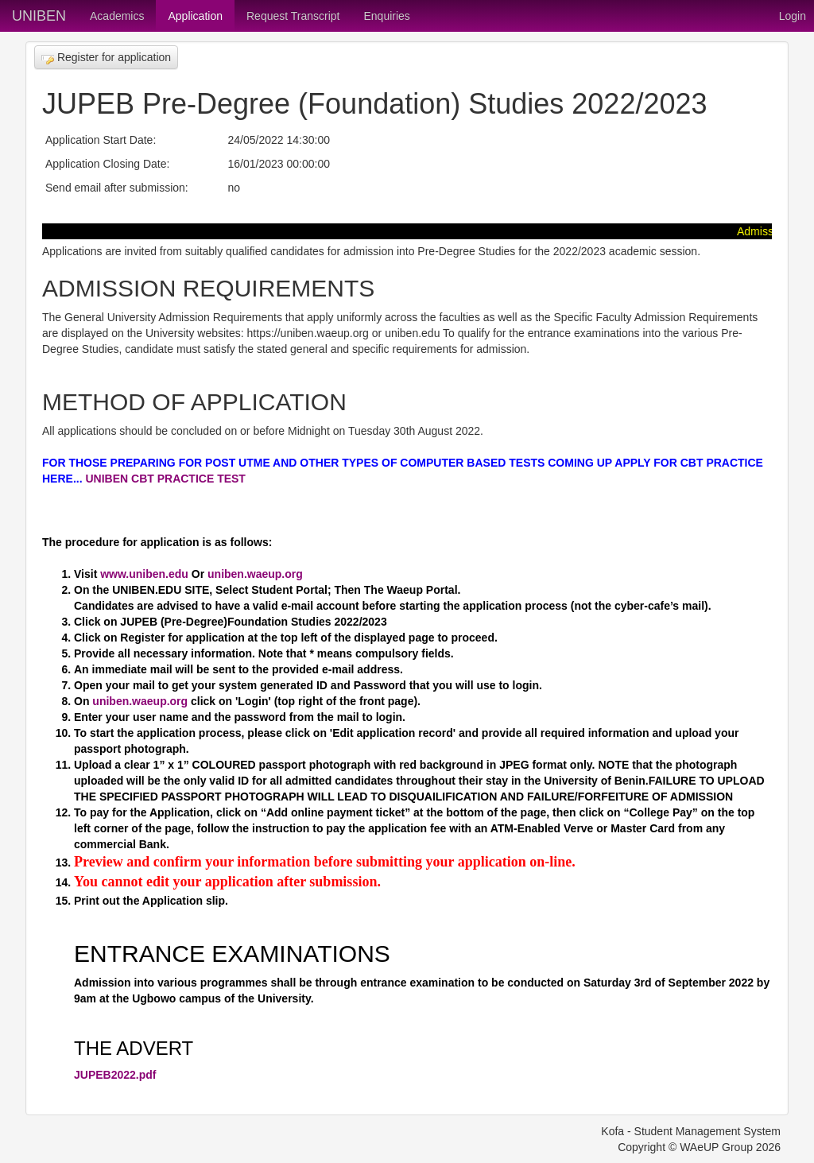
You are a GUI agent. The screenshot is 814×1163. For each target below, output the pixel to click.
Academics (117, 16)
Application (195, 16)
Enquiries (386, 16)
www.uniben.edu (142, 574)
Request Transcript (293, 16)
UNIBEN (39, 16)
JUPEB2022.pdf (115, 1074)
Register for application (106, 57)
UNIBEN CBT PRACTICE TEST (165, 478)
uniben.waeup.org (255, 574)
